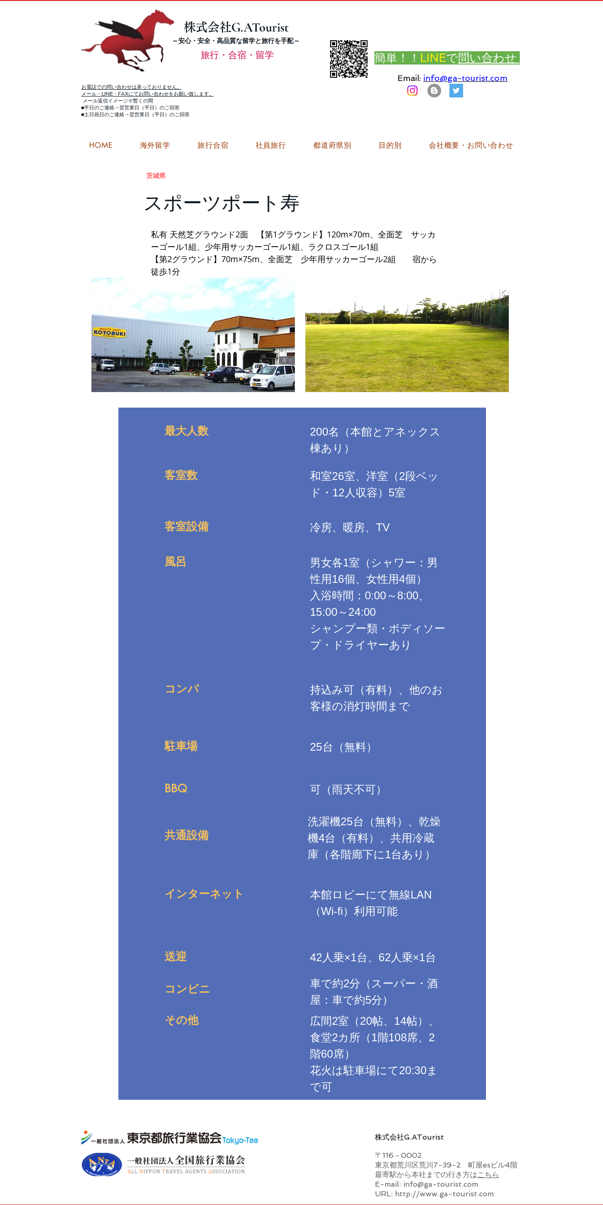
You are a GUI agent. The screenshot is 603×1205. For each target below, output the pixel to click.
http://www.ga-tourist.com (444, 1193)
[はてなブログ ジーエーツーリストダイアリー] (434, 90)
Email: (409, 78)
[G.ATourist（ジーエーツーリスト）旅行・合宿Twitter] (456, 90)
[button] (471, 145)
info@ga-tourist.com (465, 78)
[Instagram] (412, 90)
